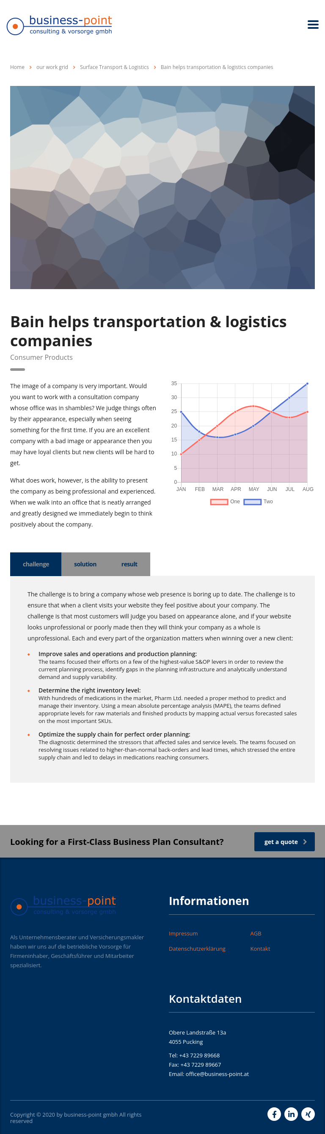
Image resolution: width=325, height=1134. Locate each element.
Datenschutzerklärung (197, 948)
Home (17, 67)
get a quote (285, 842)
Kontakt (260, 948)
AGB (256, 933)
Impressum (183, 933)
